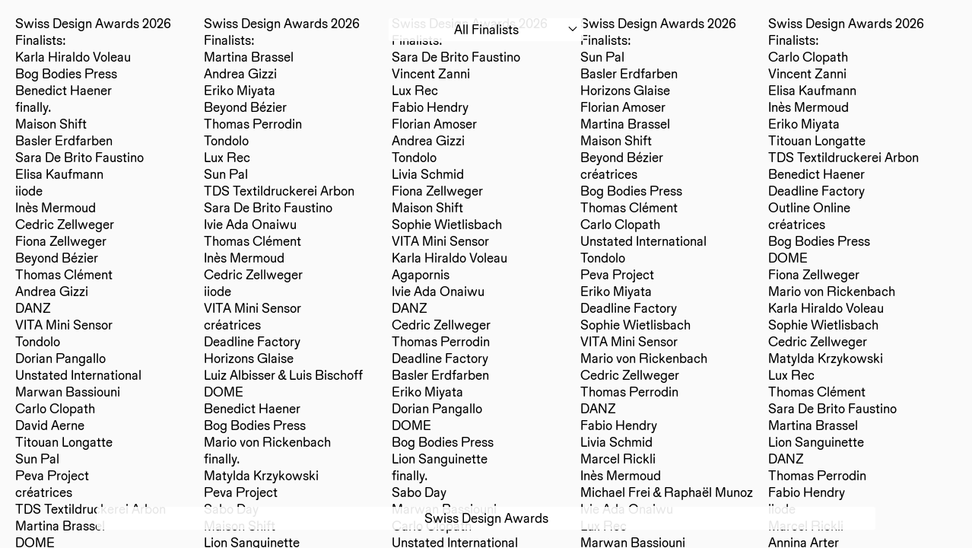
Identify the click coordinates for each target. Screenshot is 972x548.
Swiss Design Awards (486, 518)
